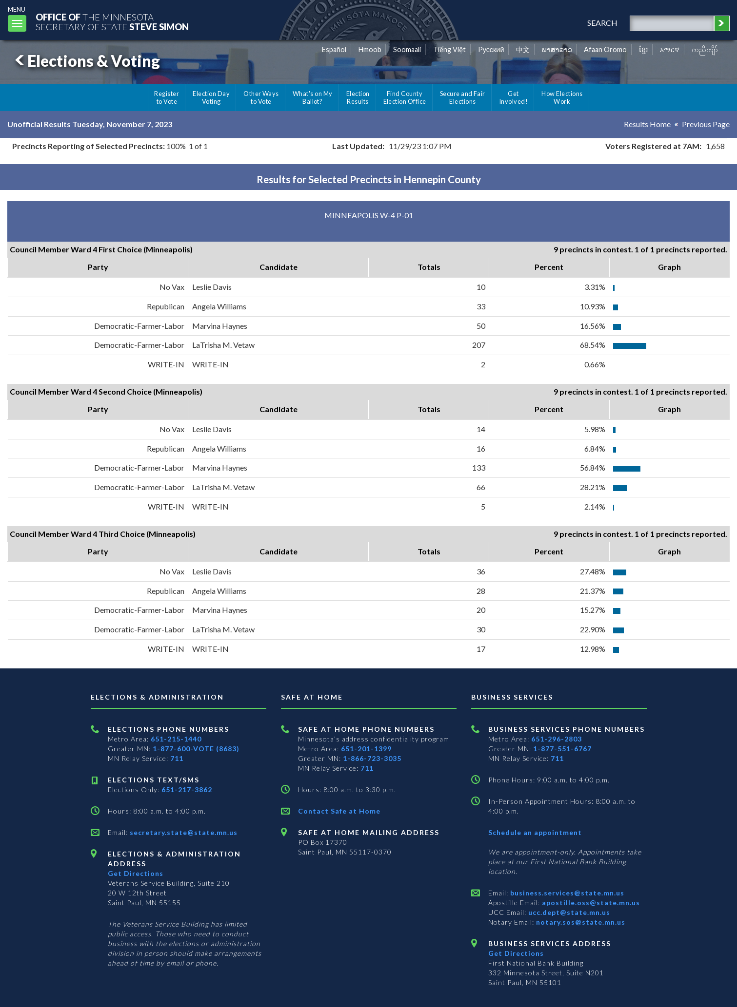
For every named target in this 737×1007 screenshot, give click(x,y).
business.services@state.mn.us (566, 893)
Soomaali (407, 49)
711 (176, 758)
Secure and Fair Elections (462, 97)
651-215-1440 (176, 739)
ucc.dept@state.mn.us (568, 912)
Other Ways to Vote (261, 97)
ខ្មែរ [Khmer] (643, 49)
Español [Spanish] (334, 49)
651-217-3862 (186, 789)
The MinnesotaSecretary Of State (112, 22)
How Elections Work (561, 97)
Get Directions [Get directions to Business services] (516, 953)
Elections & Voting (86, 60)
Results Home (647, 124)
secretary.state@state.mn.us (183, 832)
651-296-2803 (556, 739)
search (602, 22)
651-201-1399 (366, 748)
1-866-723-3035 (372, 758)
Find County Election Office (404, 97)
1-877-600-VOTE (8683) (196, 748)
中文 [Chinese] (523, 49)
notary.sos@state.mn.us (579, 922)
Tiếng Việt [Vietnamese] (449, 49)
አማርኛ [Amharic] (669, 49)
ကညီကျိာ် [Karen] (705, 49)
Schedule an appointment (535, 832)
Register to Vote (166, 97)
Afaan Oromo (605, 49)
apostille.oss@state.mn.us (590, 902)
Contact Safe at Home (339, 811)
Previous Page (706, 124)
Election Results (358, 97)
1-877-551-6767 (562, 748)
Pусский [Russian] (491, 49)
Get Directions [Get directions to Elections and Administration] (135, 873)
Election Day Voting (211, 97)
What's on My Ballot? (313, 97)
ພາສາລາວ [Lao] (557, 49)
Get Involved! (513, 97)
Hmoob (370, 49)
